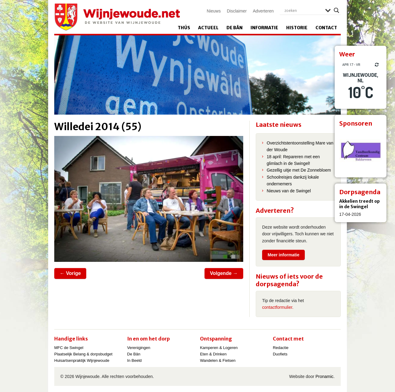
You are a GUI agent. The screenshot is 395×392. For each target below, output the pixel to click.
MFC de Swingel (68, 347)
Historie (297, 27)
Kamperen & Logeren (219, 347)
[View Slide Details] (360, 151)
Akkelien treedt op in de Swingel (359, 203)
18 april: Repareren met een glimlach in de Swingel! (293, 160)
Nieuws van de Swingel (289, 190)
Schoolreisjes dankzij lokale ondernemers (293, 180)
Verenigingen (138, 347)
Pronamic (324, 376)
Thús (184, 27)
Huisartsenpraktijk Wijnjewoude (81, 360)
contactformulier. (278, 307)
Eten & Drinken (213, 354)
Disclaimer (237, 11)
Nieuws (214, 11)
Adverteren (263, 11)
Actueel (208, 27)
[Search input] (303, 10)
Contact (326, 27)
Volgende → (224, 273)
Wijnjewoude (117, 17)
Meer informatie (283, 254)
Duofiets (280, 354)
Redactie (280, 347)
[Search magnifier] (336, 10)
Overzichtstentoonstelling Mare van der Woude (300, 146)
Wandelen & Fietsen (218, 360)
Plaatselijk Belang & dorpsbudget (83, 354)
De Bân (234, 27)
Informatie (264, 27)
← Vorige (70, 273)
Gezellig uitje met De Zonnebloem (299, 170)
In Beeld (134, 360)
